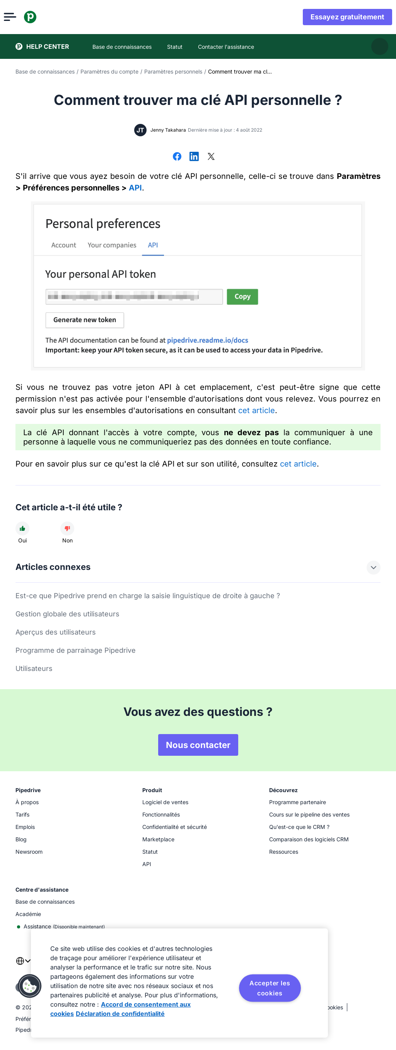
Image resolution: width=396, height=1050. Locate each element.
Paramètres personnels (173, 71)
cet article (256, 410)
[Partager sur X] (211, 157)
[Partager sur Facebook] (177, 157)
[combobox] (23, 966)
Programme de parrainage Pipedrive (75, 650)
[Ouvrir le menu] (21, 17)
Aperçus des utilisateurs (55, 632)
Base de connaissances (45, 71)
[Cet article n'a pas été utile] (67, 528)
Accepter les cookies (269, 988)
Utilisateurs (34, 668)
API (135, 187)
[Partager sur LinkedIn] (194, 157)
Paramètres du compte (109, 71)
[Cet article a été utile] (22, 528)
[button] (29, 986)
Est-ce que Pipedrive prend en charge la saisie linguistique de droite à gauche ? (147, 596)
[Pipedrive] (42, 17)
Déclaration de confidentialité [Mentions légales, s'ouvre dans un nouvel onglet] (120, 1013)
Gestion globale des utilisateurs (67, 614)
